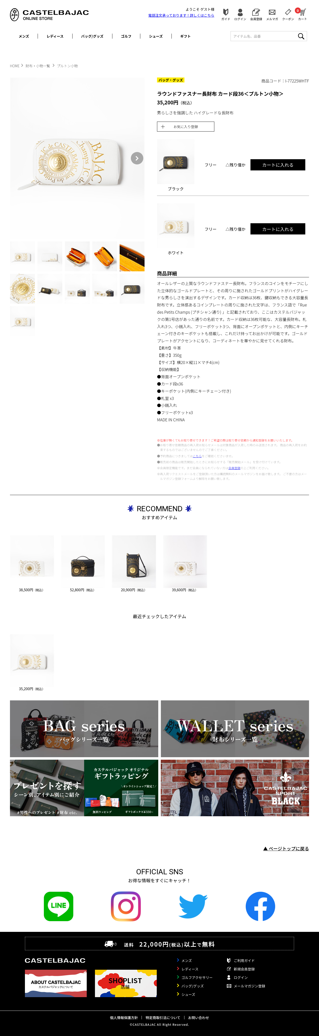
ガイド (225, 18)
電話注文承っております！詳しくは (181, 15)
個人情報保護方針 (124, 1017)
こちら (197, 456)
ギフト (185, 36)
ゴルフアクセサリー (197, 977)
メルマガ (272, 18)
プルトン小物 (67, 65)
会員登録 (256, 18)
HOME (14, 65)
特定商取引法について (163, 1017)
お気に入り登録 (185, 126)
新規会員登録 (244, 969)
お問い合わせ (198, 1017)
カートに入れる (278, 164)
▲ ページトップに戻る (286, 848)
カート (302, 13)
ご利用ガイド (244, 960)
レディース (55, 36)
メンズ (24, 36)
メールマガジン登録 (249, 986)
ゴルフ (126, 36)
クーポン (288, 18)
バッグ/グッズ (92, 36)
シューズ (156, 36)
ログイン (240, 18)
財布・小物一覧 (38, 65)
